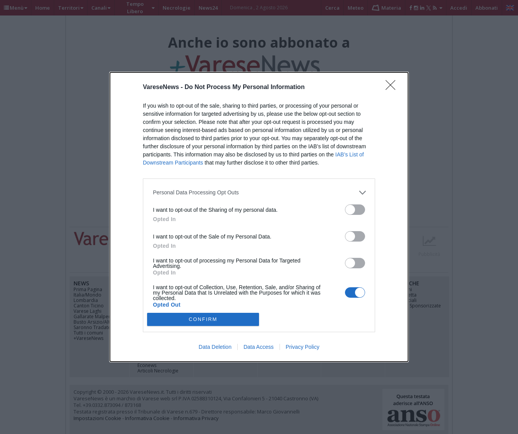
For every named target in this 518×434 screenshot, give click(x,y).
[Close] (393, 87)
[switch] (355, 209)
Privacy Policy (302, 347)
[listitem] (259, 193)
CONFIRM (203, 319)
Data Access (259, 347)
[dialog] (259, 217)
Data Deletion (215, 347)
